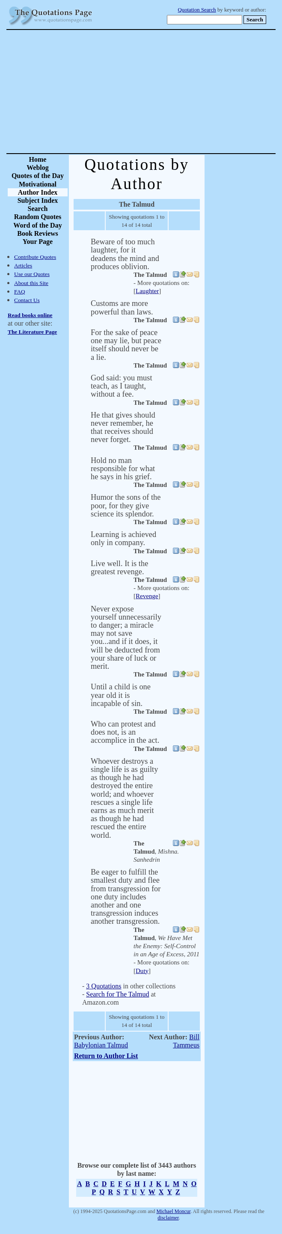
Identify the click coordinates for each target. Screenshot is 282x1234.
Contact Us (27, 300)
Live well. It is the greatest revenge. (119, 567)
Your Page (38, 241)
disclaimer (167, 1218)
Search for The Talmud (117, 994)
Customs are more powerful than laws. (122, 307)
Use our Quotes (32, 274)
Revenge (147, 596)
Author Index (38, 192)
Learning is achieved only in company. (123, 538)
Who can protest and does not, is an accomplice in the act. (125, 732)
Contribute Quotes (35, 257)
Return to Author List (106, 1055)
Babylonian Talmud (101, 1045)
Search (38, 208)
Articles (23, 265)
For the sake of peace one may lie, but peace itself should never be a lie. (126, 345)
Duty (142, 970)
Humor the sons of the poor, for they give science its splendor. (125, 505)
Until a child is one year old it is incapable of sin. (121, 694)
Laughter (147, 291)
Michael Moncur (174, 1211)
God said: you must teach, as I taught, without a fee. (121, 386)
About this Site (31, 283)
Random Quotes (38, 216)
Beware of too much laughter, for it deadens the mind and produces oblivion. (125, 254)
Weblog (38, 167)
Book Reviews (37, 233)
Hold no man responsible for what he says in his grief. (123, 468)
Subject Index (38, 200)
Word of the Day (37, 225)
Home (38, 159)
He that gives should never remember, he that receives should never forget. (123, 427)
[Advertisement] (171, 91)
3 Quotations (103, 986)
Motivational (37, 184)
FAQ (19, 291)
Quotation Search (197, 10)
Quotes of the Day (38, 175)
